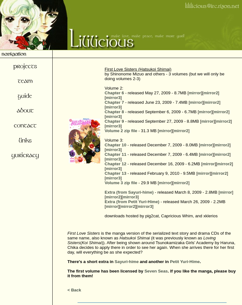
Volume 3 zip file (121, 182)
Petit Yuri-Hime (185, 261)
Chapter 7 (114, 102)
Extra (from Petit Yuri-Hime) (132, 201)
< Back (74, 290)
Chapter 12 (115, 163)
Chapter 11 (115, 154)
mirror (195, 93)
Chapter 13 (115, 173)
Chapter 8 (114, 111)
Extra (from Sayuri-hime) (129, 192)
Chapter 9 (114, 121)
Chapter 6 (114, 93)
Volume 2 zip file (121, 130)
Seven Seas (156, 271)
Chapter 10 (115, 145)
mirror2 (210, 93)
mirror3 (113, 97)
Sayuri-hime (127, 261)
